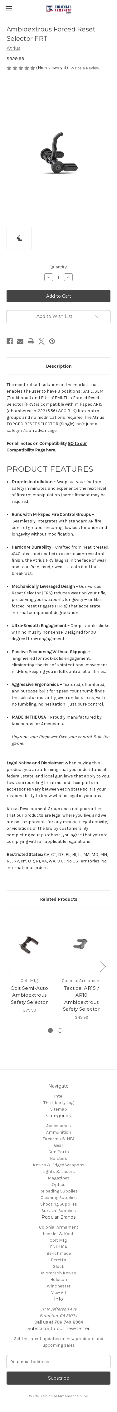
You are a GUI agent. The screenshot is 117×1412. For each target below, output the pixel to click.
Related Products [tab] (58, 899)
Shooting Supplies (58, 1204)
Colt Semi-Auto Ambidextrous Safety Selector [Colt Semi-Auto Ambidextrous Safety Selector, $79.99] (29, 995)
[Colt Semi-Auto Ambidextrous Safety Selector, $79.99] (29, 944)
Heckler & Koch (59, 1233)
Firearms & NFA (58, 1138)
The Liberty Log (58, 1102)
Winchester (59, 1286)
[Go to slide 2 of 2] (60, 1030)
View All (58, 1292)
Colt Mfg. (58, 1240)
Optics (59, 1184)
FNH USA (58, 1246)
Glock (58, 1266)
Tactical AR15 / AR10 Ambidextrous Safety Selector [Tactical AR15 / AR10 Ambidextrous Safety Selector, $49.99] (81, 998)
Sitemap (58, 1109)
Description (58, 366)
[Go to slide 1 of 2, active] (50, 1030)
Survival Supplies (58, 1210)
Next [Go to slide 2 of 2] (102, 966)
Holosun (58, 1279)
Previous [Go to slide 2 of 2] (8, 966)
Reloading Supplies (58, 1191)
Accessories (58, 1125)
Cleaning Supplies (59, 1197)
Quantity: (58, 266)
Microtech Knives (58, 1273)
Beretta (58, 1260)
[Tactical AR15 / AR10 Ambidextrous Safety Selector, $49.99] (81, 944)
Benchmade (58, 1253)
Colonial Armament (58, 1227)
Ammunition (58, 1132)
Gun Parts (58, 1152)
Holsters (58, 1158)
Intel (58, 1096)
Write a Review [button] (85, 68)
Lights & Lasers (58, 1171)
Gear (58, 1145)
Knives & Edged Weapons (59, 1165)
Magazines (59, 1178)
